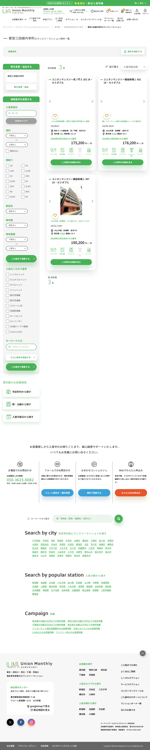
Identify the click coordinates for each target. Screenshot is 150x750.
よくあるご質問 (59, 19)
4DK (25, 191)
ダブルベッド (14, 284)
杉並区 (71, 544)
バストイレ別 (14, 305)
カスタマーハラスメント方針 (64, 745)
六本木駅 (72, 586)
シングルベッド (15, 274)
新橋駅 (96, 590)
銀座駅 (89, 586)
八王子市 (63, 548)
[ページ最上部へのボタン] (143, 653)
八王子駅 (61, 582)
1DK (10, 170)
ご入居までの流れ (34, 19)
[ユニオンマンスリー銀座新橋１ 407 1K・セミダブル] (71, 201)
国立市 (108, 551)
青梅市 (100, 548)
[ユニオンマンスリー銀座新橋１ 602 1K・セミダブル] (122, 101)
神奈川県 (93, 669)
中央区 (114, 133)
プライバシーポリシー (27, 745)
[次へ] (92, 101)
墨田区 (85, 540)
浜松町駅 (99, 586)
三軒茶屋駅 (106, 590)
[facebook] (20, 722)
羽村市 (77, 555)
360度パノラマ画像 (17, 326)
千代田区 (36, 540)
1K (24, 165)
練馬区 (110, 544)
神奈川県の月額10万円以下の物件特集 (85, 621)
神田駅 (46, 590)
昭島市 (35, 551)
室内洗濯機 (13, 295)
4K (9, 191)
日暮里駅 (76, 590)
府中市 (108, 548)
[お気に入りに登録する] (55, 115)
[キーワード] (82, 519)
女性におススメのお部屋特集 (86, 628)
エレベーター (14, 321)
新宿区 (60, 540)
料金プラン (48, 19)
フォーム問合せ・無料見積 (57, 492)
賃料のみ (12, 150)
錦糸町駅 (53, 586)
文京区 (69, 540)
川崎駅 (92, 714)
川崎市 (92, 694)
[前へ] (50, 101)
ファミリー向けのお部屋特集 (69, 632)
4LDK (10, 196)
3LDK (25, 186)
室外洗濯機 (13, 300)
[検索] (119, 519)
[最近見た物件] (97, 11)
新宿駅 (35, 582)
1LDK (25, 170)
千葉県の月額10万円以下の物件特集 (48, 624)
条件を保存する (133, 51)
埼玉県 (104, 669)
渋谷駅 (52, 582)
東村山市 (88, 551)
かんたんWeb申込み (131, 492)
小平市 (71, 551)
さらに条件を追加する (22, 357)
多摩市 (60, 555)
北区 (86, 544)
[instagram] (31, 722)
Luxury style (14, 331)
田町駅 (108, 586)
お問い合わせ (132, 19)
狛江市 (44, 555)
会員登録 (137, 11)
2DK (25, 175)
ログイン (146, 11)
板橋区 (102, 544)
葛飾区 (44, 548)
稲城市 (69, 555)
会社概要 (10, 745)
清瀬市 (52, 555)
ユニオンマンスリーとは (91, 19)
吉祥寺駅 (65, 590)
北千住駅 (55, 590)
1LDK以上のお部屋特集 (43, 632)
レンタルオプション (130, 677)
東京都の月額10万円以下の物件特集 (48, 621)
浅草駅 (81, 586)
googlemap (38, 706)
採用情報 (44, 745)
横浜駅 (82, 714)
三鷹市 (91, 548)
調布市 (44, 551)
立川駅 (87, 582)
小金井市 (61, 551)
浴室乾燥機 (13, 310)
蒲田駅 (35, 586)
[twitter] (10, 722)
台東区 (77, 540)
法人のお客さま (120, 19)
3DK (10, 186)
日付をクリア (21, 120)
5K (24, 196)
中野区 (62, 544)
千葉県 (82, 674)
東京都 (82, 669)
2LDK (10, 181)
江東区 (94, 540)
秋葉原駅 (105, 582)
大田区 (35, 544)
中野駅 (96, 582)
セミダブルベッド (16, 279)
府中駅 (62, 586)
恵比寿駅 (86, 590)
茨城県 (92, 674)
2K (9, 175)
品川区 (102, 540)
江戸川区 (53, 548)
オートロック (14, 315)
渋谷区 (54, 544)
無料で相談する (94, 492)
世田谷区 (45, 544)
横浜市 (82, 694)
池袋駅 (44, 582)
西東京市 (86, 555)
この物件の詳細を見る (71, 162)
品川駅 (71, 582)
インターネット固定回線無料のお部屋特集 (51, 628)
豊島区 (79, 544)
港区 (61, 133)
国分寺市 (99, 551)
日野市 (79, 551)
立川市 (73, 548)
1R (9, 165)
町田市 (52, 551)
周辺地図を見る (40, 710)
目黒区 (110, 540)
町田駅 (79, 582)
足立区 (35, 548)
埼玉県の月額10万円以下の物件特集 (84, 624)
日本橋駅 (36, 590)
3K (24, 181)
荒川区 (94, 544)
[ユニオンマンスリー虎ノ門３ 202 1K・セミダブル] (71, 101)
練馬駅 (35, 594)
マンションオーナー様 (109, 19)
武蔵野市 (82, 548)
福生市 (35, 555)
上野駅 (44, 586)
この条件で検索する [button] (23, 258)
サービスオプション (130, 684)
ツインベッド (14, 289)
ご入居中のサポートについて (132, 697)
